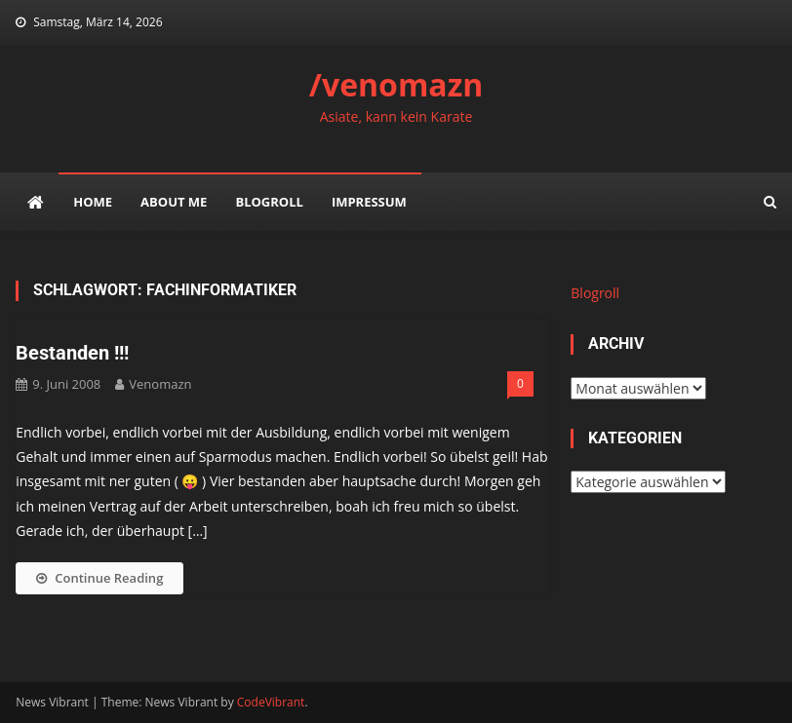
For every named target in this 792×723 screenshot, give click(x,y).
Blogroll (268, 201)
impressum (369, 201)
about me (173, 201)
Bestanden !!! (72, 352)
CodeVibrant (271, 702)
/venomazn (396, 84)
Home (92, 201)
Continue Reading (99, 578)
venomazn (160, 384)
